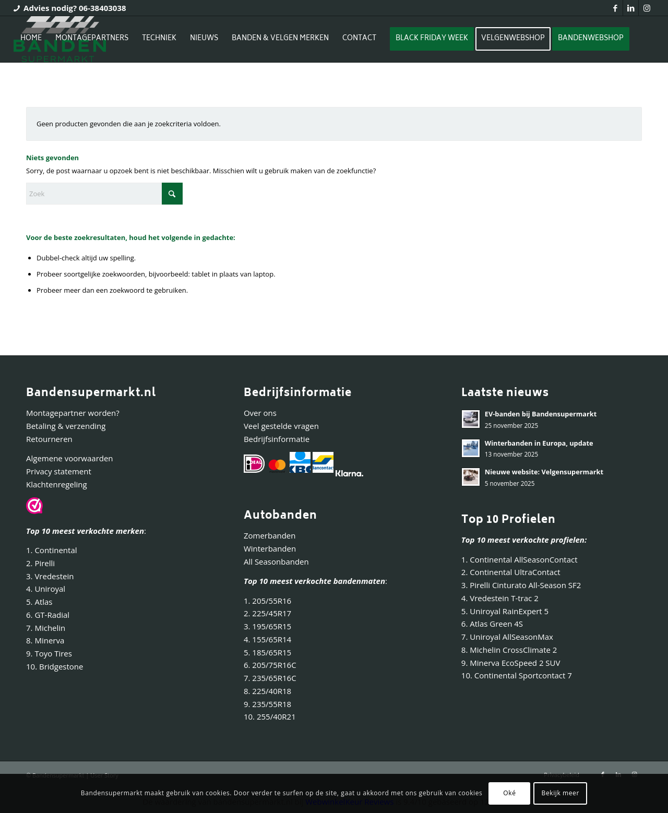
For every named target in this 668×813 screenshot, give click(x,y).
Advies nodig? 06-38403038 (74, 8)
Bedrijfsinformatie (276, 439)
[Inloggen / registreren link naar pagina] (23, 86)
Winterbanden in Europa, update (539, 443)
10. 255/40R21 (270, 716)
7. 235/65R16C (270, 678)
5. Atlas (39, 601)
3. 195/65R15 (267, 626)
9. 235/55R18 (267, 704)
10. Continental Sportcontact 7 (516, 675)
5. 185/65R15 (267, 652)
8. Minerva (45, 640)
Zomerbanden (270, 535)
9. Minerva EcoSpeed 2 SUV (510, 662)
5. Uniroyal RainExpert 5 (504, 611)
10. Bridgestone (54, 666)
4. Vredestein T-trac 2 (500, 598)
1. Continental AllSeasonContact (519, 559)
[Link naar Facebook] (615, 8)
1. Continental (51, 550)
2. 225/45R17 (267, 613)
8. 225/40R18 (267, 691)
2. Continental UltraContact (510, 572)
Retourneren (49, 439)
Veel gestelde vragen (281, 426)
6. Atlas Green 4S (492, 623)
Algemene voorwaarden (69, 458)
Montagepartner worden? (73, 413)
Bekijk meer (560, 792)
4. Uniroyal (45, 588)
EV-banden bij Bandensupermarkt (541, 414)
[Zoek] (104, 194)
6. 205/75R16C (270, 665)
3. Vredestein (50, 576)
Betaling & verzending (65, 426)
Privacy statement (58, 471)
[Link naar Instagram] (646, 8)
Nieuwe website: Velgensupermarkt (544, 471)
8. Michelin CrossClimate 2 (510, 649)
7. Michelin (45, 628)
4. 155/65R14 (267, 639)
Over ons (260, 413)
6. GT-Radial (47, 614)
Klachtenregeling (56, 484)
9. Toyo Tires (49, 653)
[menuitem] (31, 39)
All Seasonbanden (276, 561)
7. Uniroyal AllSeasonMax (507, 636)
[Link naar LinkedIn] (630, 8)
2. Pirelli (40, 563)
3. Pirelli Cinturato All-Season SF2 (521, 585)
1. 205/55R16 (267, 600)
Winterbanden (270, 548)
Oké (509, 792)
